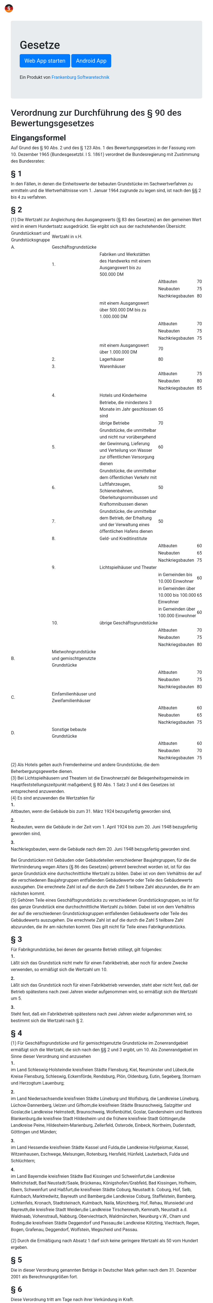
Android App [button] (91, 60)
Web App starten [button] (44, 60)
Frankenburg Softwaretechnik (80, 77)
